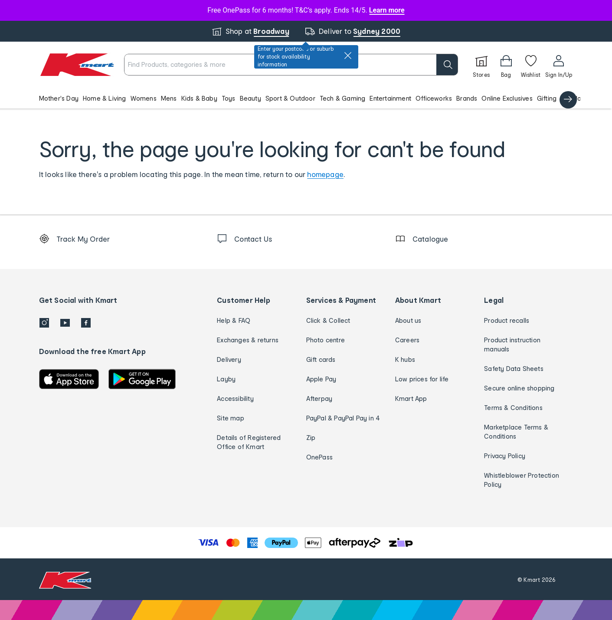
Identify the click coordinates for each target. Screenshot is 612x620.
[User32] (558, 64)
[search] (447, 64)
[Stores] (481, 64)
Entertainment (390, 98)
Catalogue (577, 98)
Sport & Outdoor (290, 98)
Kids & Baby (199, 98)
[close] (347, 55)
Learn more (387, 10)
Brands (466, 98)
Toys (229, 98)
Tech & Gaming (343, 98)
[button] (306, 98)
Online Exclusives (506, 98)
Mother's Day (59, 98)
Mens (169, 98)
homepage (325, 174)
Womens (144, 98)
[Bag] (506, 64)
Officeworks (434, 98)
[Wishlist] (531, 64)
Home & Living (104, 98)
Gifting (546, 98)
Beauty (250, 98)
